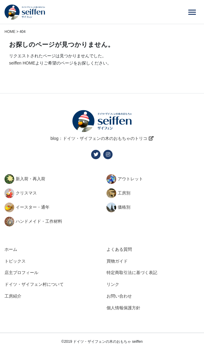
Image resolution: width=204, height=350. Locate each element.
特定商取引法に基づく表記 (132, 272)
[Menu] (192, 12)
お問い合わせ (119, 296)
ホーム (11, 249)
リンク (113, 284)
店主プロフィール (21, 272)
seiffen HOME (22, 63)
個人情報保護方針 (123, 307)
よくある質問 (119, 249)
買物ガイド (117, 261)
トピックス (15, 261)
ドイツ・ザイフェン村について (34, 284)
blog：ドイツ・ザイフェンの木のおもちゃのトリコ (98, 138)
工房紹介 (13, 296)
